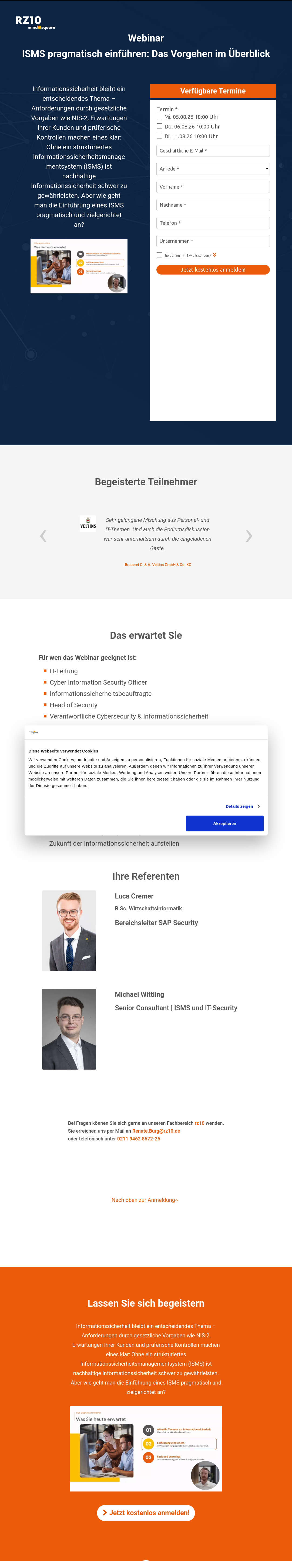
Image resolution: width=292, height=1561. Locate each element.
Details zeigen (239, 806)
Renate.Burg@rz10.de (156, 1008)
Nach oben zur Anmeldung (146, 1077)
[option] (146, 419)
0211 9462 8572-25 (138, 1016)
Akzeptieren (224, 823)
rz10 (199, 1001)
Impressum (145, 1464)
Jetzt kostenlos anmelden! (146, 1391)
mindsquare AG (161, 1479)
